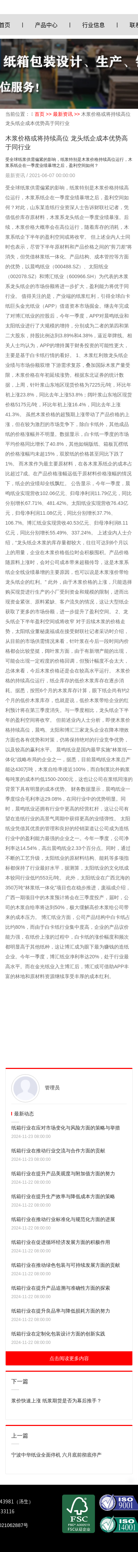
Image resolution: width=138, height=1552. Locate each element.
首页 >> (44, 114)
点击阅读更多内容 (69, 1358)
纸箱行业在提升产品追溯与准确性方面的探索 (60, 1288)
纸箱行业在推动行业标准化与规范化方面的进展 (63, 1219)
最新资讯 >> (67, 114)
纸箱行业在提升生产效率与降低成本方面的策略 (63, 1196)
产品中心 (46, 24)
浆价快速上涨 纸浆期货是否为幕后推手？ (56, 1400)
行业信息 (93, 24)
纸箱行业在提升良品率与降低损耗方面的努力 (60, 1311)
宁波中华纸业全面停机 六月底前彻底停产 (56, 1455)
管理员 (52, 1087)
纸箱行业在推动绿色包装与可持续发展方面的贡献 (65, 1265)
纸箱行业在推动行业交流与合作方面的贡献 (58, 1150)
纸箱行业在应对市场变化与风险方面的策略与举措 (65, 1128)
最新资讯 (15, 175)
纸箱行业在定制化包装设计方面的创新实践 (58, 1334)
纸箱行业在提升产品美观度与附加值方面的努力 (63, 1173)
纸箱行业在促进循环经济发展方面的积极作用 (60, 1242)
